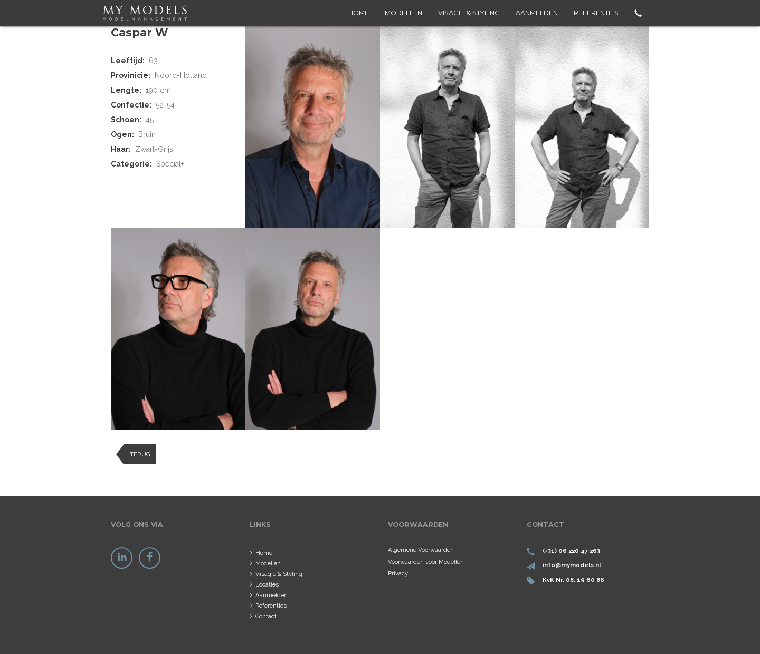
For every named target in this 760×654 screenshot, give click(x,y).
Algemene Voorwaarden (421, 549)
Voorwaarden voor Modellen (426, 561)
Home (358, 13)
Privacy (398, 573)
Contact (266, 616)
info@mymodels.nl (572, 565)
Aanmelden (537, 13)
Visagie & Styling (469, 13)
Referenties (596, 13)
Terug (140, 454)
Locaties (267, 584)
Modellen (403, 13)
